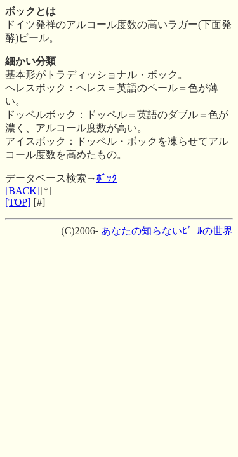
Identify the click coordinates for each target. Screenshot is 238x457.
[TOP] (18, 202)
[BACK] (22, 190)
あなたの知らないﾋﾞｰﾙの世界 (167, 230)
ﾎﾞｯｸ (106, 178)
